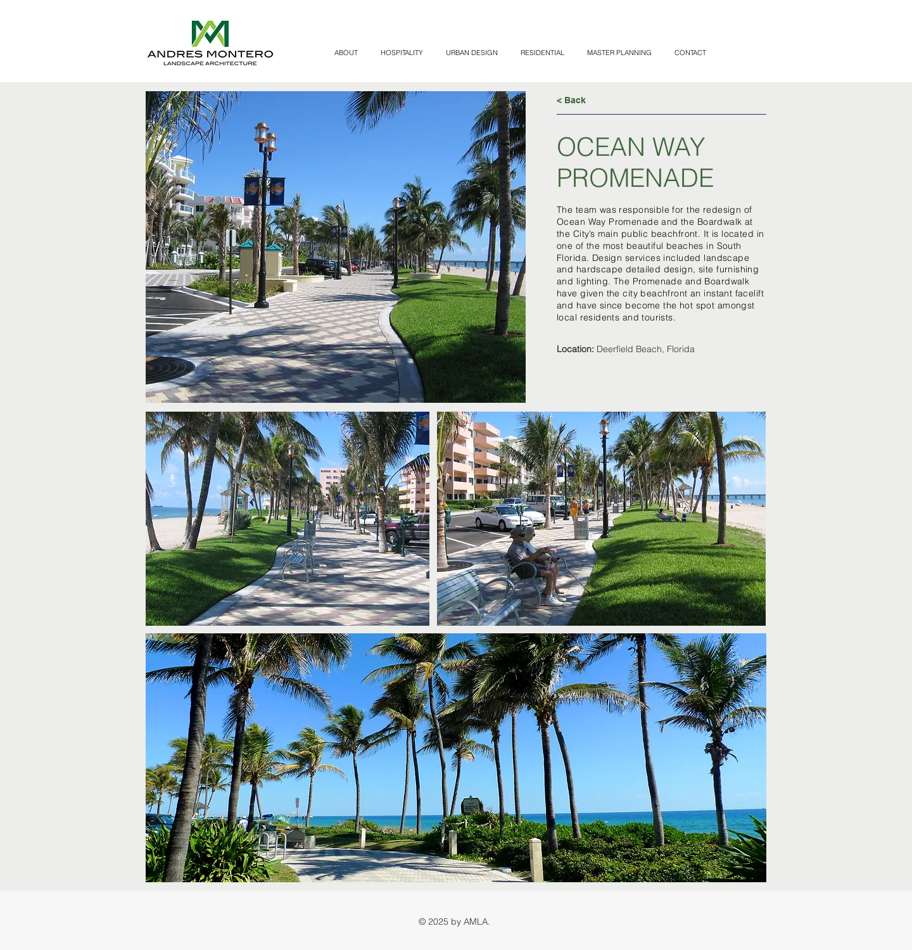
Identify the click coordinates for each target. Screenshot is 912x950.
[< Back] (602, 100)
